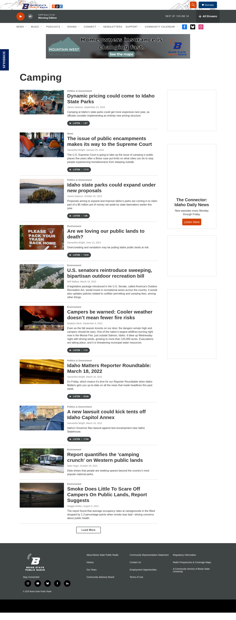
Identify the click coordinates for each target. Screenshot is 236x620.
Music (35, 34)
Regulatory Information (184, 562)
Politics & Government (79, 98)
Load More (88, 537)
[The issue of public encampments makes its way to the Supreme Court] (42, 152)
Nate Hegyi (73, 473)
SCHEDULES (4, 59)
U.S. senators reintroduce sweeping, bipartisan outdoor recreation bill (109, 280)
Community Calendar (160, 34)
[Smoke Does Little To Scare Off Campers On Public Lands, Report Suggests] (42, 502)
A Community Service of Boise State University (191, 577)
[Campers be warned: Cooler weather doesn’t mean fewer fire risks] (42, 325)
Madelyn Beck (74, 330)
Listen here (192, 229)
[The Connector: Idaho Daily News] (191, 176)
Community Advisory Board (100, 584)
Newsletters (112, 34)
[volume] (30, 24)
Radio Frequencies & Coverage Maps (192, 570)
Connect (90, 34)
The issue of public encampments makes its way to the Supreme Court (109, 148)
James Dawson (75, 114)
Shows (72, 34)
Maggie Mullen (74, 513)
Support (132, 34)
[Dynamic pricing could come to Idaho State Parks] (42, 109)
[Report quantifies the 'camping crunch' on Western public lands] (42, 468)
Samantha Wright (76, 157)
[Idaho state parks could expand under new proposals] (42, 198)
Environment (74, 233)
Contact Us (135, 570)
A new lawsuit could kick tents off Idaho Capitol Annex (106, 421)
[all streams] (208, 23)
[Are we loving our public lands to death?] (42, 244)
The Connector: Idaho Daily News (192, 210)
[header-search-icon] (194, 8)
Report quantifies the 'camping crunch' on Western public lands (105, 464)
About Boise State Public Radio (102, 562)
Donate (211, 8)
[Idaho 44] (191, 263)
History (90, 570)
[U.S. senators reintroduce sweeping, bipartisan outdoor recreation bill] (42, 284)
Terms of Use (136, 584)
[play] (20, 24)
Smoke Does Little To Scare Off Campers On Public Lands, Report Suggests (107, 501)
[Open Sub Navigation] (26, 34)
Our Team (92, 577)
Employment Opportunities (143, 577)
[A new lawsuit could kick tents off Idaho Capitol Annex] (42, 425)
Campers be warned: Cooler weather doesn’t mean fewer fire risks (109, 322)
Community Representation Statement (149, 562)
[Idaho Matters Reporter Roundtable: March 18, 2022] (42, 379)
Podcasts (53, 34)
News (20, 34)
